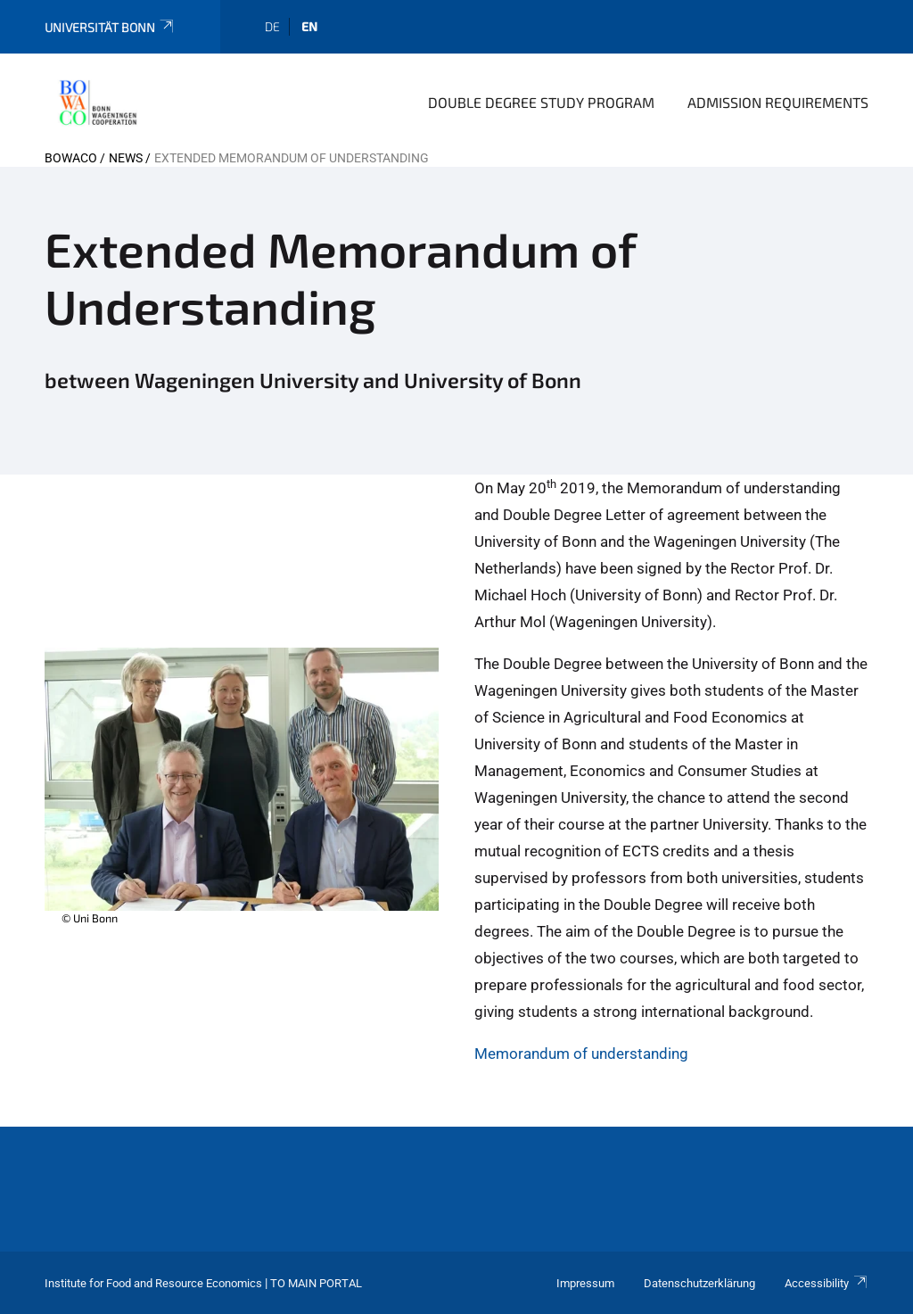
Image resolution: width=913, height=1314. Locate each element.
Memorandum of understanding (581, 1053)
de (272, 26)
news (126, 158)
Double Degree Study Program (541, 102)
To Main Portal (316, 1283)
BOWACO (71, 158)
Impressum (585, 1283)
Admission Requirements (777, 102)
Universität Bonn (110, 27)
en (309, 26)
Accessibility (826, 1283)
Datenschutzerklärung (699, 1283)
